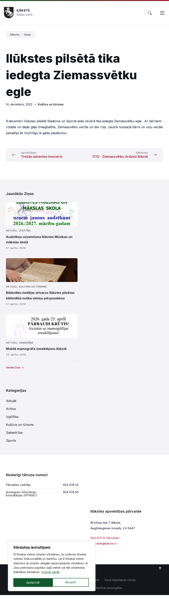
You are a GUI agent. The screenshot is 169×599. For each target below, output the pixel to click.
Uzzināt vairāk (50, 572)
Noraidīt (31, 582)
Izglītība (25, 234)
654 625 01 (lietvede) (104, 542)
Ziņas (27, 34)
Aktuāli (11, 234)
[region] (51, 566)
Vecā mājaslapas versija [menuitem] (120, 584)
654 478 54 (71, 488)
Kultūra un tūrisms (51, 104)
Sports (11, 444)
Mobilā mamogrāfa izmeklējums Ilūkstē (36, 353)
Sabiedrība (26, 346)
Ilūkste (23, 10)
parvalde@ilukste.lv (103, 547)
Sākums (15, 34)
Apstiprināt (70, 582)
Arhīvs (11, 413)
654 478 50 (71, 496)
